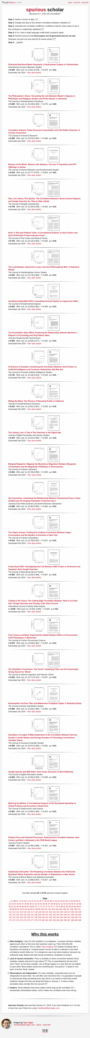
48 (52, 904)
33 (12, 904)
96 (31, 909)
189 (76, 920)
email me (77, 2)
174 (21, 920)
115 (24, 912)
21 (53, 901)
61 (12, 907)
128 (72, 912)
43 (38, 904)
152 (14, 917)
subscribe (85, 2)
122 (50, 912)
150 (79, 915)
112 (14, 912)
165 (61, 917)
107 (67, 909)
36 (20, 904)
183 (54, 920)
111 (10, 912)
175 (24, 920)
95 (29, 909)
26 (66, 901)
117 (32, 912)
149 (76, 915)
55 (70, 904)
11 (27, 901)
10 (25, 901)
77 (54, 907)
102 (49, 909)
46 (46, 904)
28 (72, 901)
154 (21, 917)
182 (50, 920)
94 (26, 909)
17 (43, 901)
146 (65, 915)
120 (43, 912)
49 (54, 904)
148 (72, 915)
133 (17, 915)
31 (79, 901)
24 (61, 901)
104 (57, 909)
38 (25, 904)
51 (59, 904)
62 (15, 907)
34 (15, 904)
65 (23, 907)
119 (39, 912)
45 (44, 904)
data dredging (47, 947)
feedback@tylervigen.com (48, 1008)
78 (57, 907)
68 (31, 907)
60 (10, 907)
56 (72, 904)
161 (46, 917)
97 (34, 909)
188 (72, 920)
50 (57, 904)
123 (54, 912)
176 (28, 920)
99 (39, 909)
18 (46, 901)
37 (23, 904)
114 (21, 912)
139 (39, 915)
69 (33, 907)
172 (14, 920)
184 (57, 920)
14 (35, 901)
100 (42, 909)
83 (70, 907)
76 (52, 907)
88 (10, 909)
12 (30, 901)
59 (80, 904)
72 (41, 907)
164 (57, 917)
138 (36, 915)
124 (57, 912)
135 (24, 915)
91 (18, 909)
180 (43, 920)
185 (61, 920)
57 (75, 904)
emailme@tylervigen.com (24, 1025)
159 (39, 917)
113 (17, 912)
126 (65, 912)
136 (28, 915)
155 (24, 917)
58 (78, 904)
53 (65, 904)
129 (76, 912)
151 (10, 917)
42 (36, 904)
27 (69, 901)
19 (48, 901)
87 (80, 907)
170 (79, 917)
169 (76, 917)
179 (39, 920)
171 (10, 920)
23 (59, 901)
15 (38, 901)
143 (54, 915)
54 (67, 904)
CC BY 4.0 (45, 1031)
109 (75, 909)
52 (62, 904)
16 (40, 901)
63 (18, 907)
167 (68, 917)
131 (10, 915)
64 (20, 907)
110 (79, 909)
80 (62, 907)
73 (44, 907)
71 (38, 907)
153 (17, 917)
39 (28, 904)
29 (74, 901)
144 (57, 915)
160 (43, 917)
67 (28, 907)
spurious (36, 9)
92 (21, 909)
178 (36, 920)
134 (21, 915)
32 (10, 904)
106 (64, 909)
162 (50, 917)
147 (68, 915)
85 (75, 907)
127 (68, 912)
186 (65, 920)
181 (46, 920)
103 (53, 909)
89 (13, 909)
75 (49, 907)
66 (25, 907)
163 (54, 917)
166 (65, 917)
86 (78, 907)
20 (51, 901)
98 (37, 909)
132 (14, 915)
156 (28, 917)
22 (56, 901)
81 (65, 907)
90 (16, 909)
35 (18, 904)
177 (32, 920)
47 (49, 904)
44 (41, 904)
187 (68, 920)
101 (46, 909)
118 (36, 912)
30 (77, 901)
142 (50, 915)
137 (32, 915)
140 (43, 915)
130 (79, 912)
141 (46, 915)
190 (79, 920)
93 (24, 909)
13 (32, 901)
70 (36, 907)
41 (33, 904)
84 (72, 907)
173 (17, 920)
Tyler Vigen (28, 1023)
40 (31, 904)
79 (59, 907)
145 (61, 915)
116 (28, 912)
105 (60, 909)
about (70, 2)
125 (61, 912)
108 (71, 909)
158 (36, 917)
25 (64, 901)
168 (72, 917)
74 (46, 907)
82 (67, 907)
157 (32, 917)
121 (46, 912)
